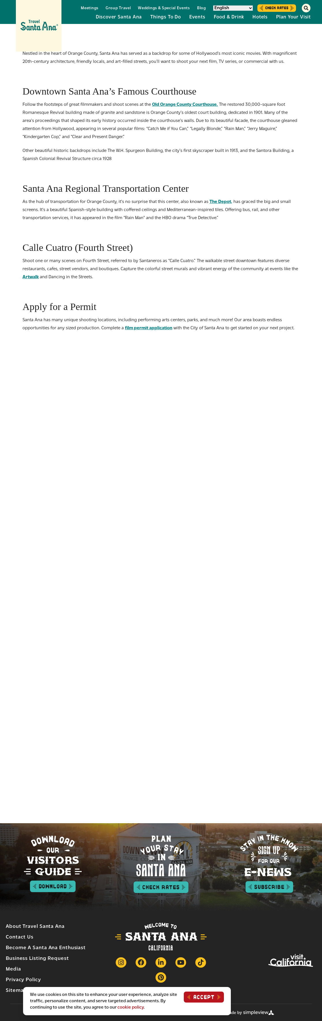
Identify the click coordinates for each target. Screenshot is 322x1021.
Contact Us (19, 937)
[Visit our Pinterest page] (161, 977)
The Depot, (220, 202)
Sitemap (16, 990)
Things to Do (165, 17)
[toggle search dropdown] (306, 8)
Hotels (260, 17)
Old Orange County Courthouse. (185, 104)
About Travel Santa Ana (35, 926)
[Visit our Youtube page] (180, 962)
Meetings (89, 8)
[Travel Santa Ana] (38, 26)
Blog (201, 8)
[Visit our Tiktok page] (200, 962)
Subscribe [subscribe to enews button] (269, 887)
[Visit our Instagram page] (121, 962)
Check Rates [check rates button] (161, 887)
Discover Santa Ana (119, 17)
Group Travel (118, 8)
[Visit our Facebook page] (141, 962)
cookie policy (130, 1007)
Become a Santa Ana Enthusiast (46, 948)
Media (13, 969)
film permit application (148, 328)
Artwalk (31, 277)
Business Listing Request (37, 958)
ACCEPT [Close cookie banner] (204, 997)
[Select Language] (233, 8)
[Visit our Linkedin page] (161, 962)
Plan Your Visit (293, 17)
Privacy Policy (23, 980)
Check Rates (276, 8)
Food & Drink (229, 17)
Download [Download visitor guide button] (53, 886)
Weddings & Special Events (164, 8)
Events (197, 17)
